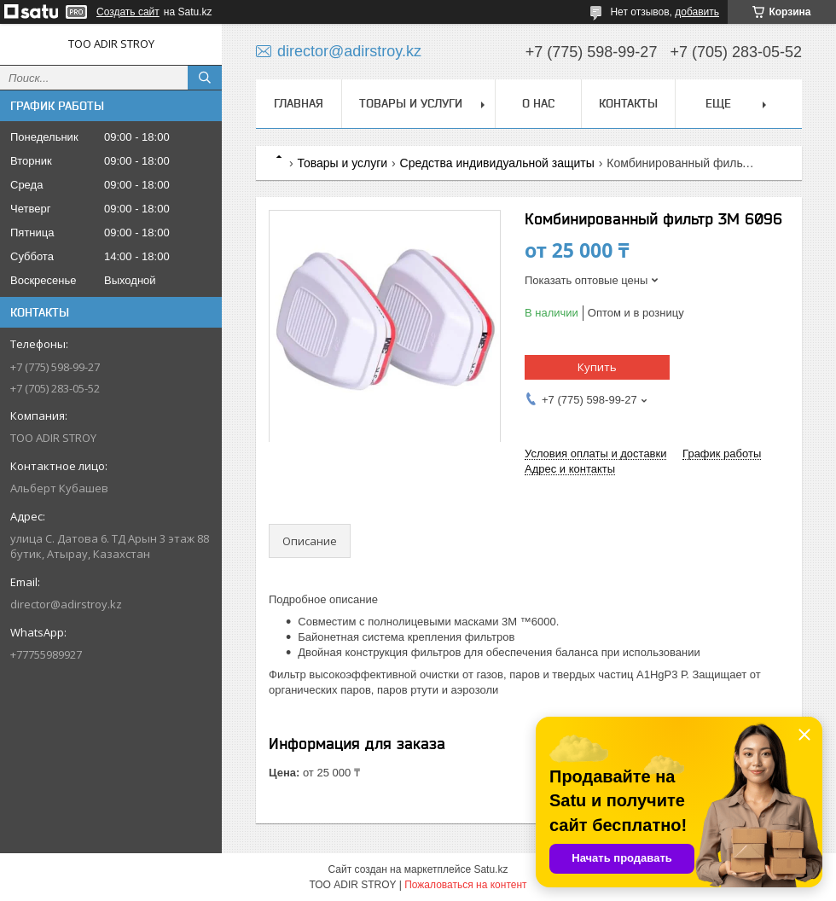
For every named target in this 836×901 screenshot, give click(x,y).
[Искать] (205, 77)
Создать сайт (128, 12)
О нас (538, 103)
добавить (697, 12)
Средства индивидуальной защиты (497, 163)
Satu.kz (490, 869)
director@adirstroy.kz (66, 604)
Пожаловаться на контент (465, 885)
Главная (298, 103)
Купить (597, 367)
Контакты (628, 103)
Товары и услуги (410, 103)
